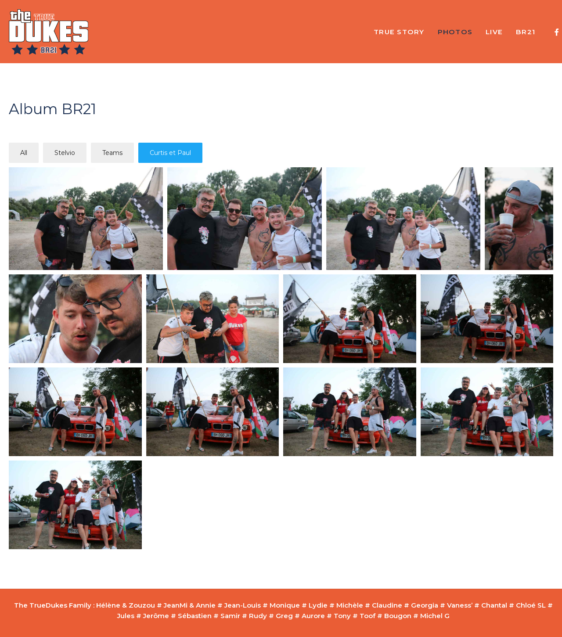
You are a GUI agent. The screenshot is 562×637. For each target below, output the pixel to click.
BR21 (525, 32)
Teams (112, 153)
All (23, 153)
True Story (399, 32)
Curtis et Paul (170, 153)
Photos (455, 32)
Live (494, 32)
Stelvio (64, 153)
